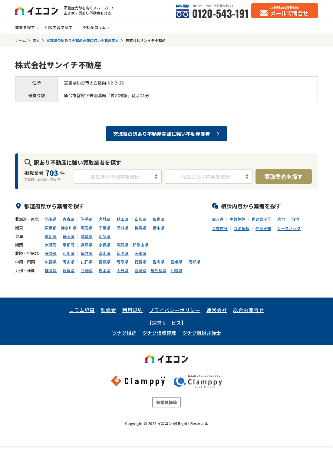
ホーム (20, 40)
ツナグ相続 (124, 332)
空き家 (218, 219)
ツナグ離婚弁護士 (201, 332)
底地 (281, 219)
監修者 (108, 310)
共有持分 (220, 228)
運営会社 (216, 310)
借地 (295, 219)
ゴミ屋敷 (241, 228)
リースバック (289, 228)
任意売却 (263, 228)
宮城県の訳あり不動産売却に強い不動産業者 (82, 40)
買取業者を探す (284, 176)
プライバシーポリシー (174, 310)
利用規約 (132, 310)
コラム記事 (82, 310)
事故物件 (238, 219)
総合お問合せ (248, 310)
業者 (36, 40)
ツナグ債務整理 (159, 332)
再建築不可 (261, 219)
